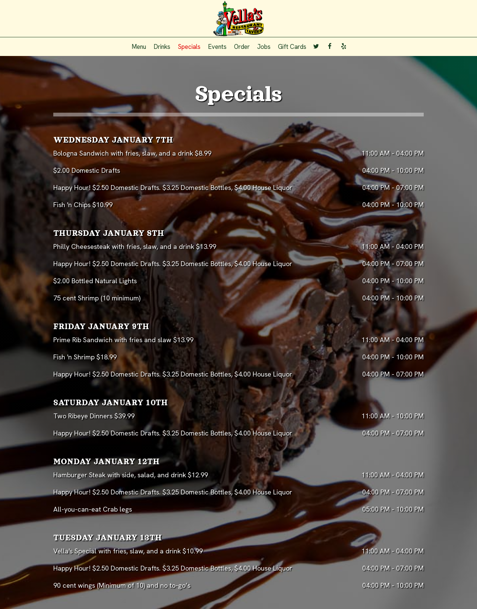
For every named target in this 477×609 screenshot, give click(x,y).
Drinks (162, 46)
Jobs (264, 46)
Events (217, 46)
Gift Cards (292, 46)
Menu (139, 46)
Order (242, 46)
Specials (189, 46)
